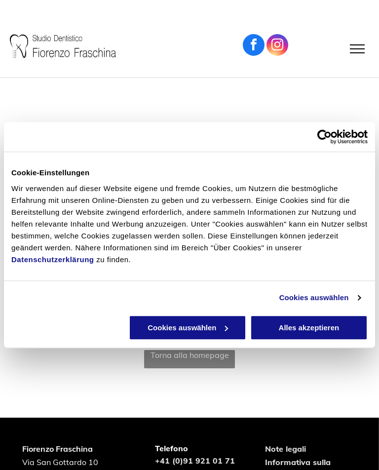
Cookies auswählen (314, 297)
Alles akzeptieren (309, 327)
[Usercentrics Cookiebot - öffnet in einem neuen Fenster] (324, 136)
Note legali (285, 449)
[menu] (357, 49)
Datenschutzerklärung (52, 259)
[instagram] (277, 46)
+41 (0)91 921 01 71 (195, 461)
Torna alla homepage (190, 355)
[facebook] (254, 46)
